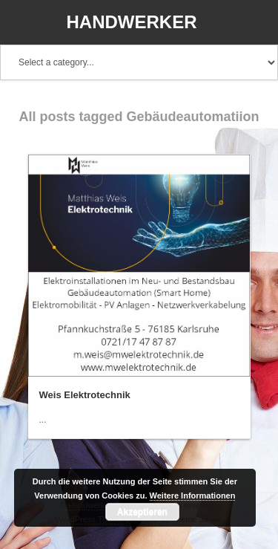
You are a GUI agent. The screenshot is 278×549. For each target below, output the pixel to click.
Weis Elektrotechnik (84, 394)
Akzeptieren (142, 512)
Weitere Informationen (193, 495)
